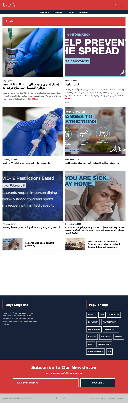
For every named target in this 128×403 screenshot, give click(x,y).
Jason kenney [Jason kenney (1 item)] (94, 329)
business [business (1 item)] (92, 315)
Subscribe (98, 382)
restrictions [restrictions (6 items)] (116, 344)
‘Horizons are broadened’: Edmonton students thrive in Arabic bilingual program (104, 244)
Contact (121, 398)
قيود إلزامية (72, 84)
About (112, 398)
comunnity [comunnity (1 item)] (93, 322)
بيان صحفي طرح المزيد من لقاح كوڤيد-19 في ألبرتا (27, 163)
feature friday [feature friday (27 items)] (109, 322)
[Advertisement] (64, 273)
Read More (33, 99)
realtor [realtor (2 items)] (91, 344)
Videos (104, 398)
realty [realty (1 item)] (103, 344)
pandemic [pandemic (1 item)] (92, 337)
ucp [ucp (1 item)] (109, 351)
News (4, 103)
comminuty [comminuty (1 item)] (113, 315)
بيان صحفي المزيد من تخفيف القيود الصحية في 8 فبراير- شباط (30, 228)
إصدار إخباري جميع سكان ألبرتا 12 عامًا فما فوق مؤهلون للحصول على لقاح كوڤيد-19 (30, 86)
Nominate (95, 398)
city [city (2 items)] (102, 315)
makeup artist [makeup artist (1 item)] (111, 329)
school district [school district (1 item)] (95, 351)
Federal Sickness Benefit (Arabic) (39, 244)
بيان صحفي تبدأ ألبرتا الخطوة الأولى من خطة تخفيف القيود (94, 163)
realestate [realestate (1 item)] (106, 337)
